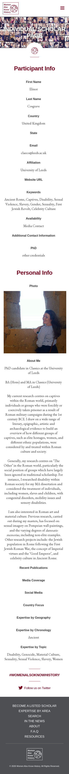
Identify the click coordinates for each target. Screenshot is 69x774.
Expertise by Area (34, 711)
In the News (34, 721)
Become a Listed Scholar (34, 706)
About (34, 726)
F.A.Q (34, 731)
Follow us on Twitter (34, 688)
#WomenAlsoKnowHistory (34, 675)
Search (34, 716)
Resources (35, 736)
